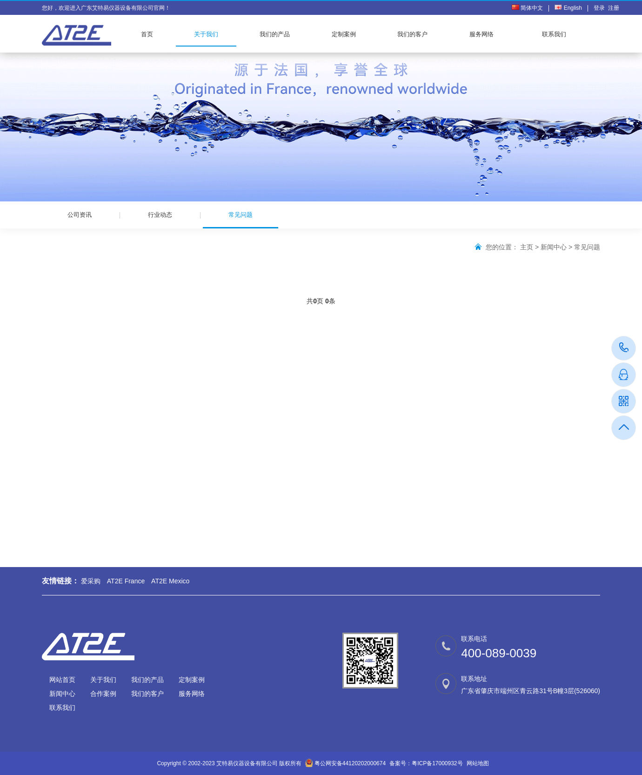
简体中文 (527, 8)
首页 (147, 34)
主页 (526, 247)
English (568, 8)
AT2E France (126, 581)
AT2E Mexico (170, 581)
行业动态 (160, 214)
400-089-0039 (624, 348)
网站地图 (478, 763)
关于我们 (206, 34)
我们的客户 (412, 34)
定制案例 (344, 34)
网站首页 (62, 679)
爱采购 (90, 581)
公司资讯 (79, 214)
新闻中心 (554, 247)
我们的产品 (275, 34)
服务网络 (481, 34)
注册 (613, 8)
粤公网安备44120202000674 (350, 763)
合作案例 (103, 693)
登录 (601, 8)
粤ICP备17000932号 (437, 763)
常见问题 (240, 219)
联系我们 (554, 34)
